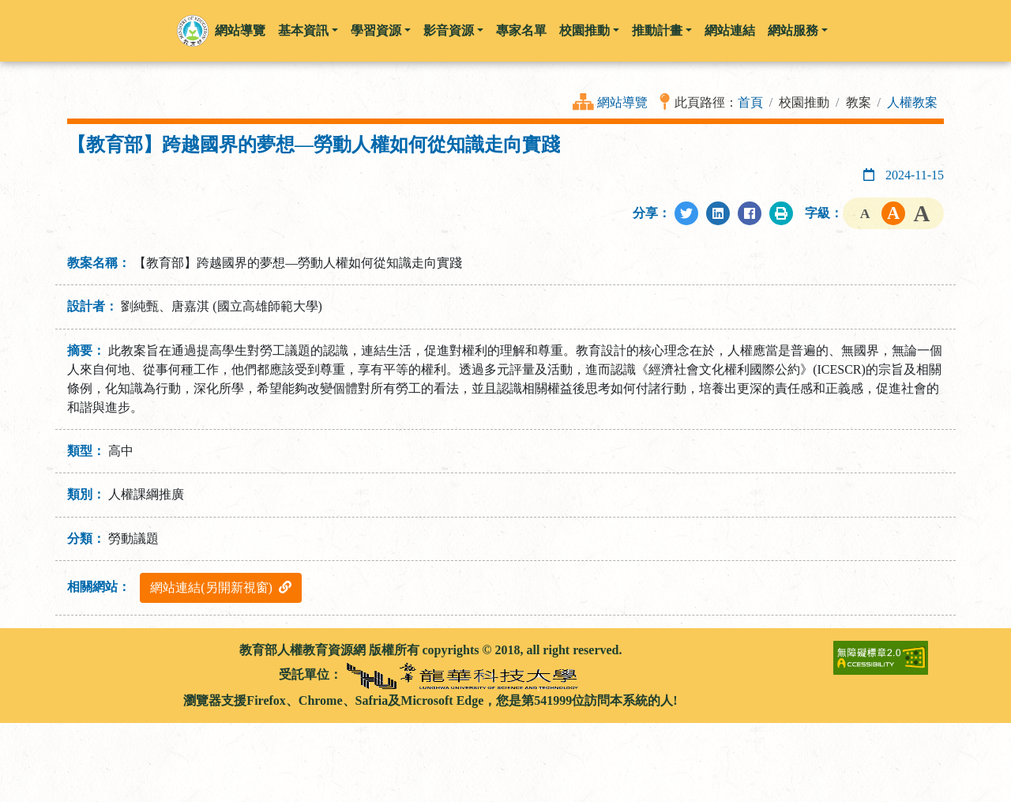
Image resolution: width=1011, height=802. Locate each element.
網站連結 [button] (730, 30)
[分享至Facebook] (749, 213)
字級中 (893, 213)
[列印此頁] (781, 213)
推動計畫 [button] (662, 30)
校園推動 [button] (589, 30)
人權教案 (912, 102)
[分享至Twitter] (686, 213)
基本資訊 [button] (308, 30)
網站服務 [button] (798, 30)
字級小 (865, 213)
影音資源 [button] (453, 30)
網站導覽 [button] (240, 30)
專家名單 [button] (521, 30)
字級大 (922, 213)
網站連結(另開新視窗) (220, 587)
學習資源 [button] (381, 30)
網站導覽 (622, 102)
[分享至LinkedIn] (718, 213)
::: (73, 650)
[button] (193, 31)
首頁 (750, 102)
